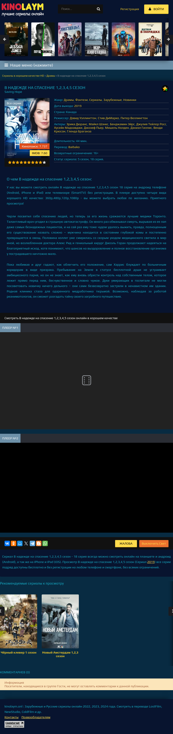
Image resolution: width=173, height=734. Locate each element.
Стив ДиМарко (108, 118)
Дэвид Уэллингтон (83, 118)
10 (44, 162)
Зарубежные (112, 100)
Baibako (74, 147)
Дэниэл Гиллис (141, 127)
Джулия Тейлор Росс (151, 124)
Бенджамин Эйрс (122, 124)
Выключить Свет (154, 543)
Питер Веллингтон (134, 118)
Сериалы (95, 100)
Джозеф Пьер (93, 127)
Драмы (69, 100)
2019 (77, 106)
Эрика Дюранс (76, 124)
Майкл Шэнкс (98, 124)
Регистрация (129, 9)
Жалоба (126, 543)
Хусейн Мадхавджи (68, 127)
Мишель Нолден (117, 127)
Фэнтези (81, 100)
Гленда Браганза (79, 131)
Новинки (129, 100)
